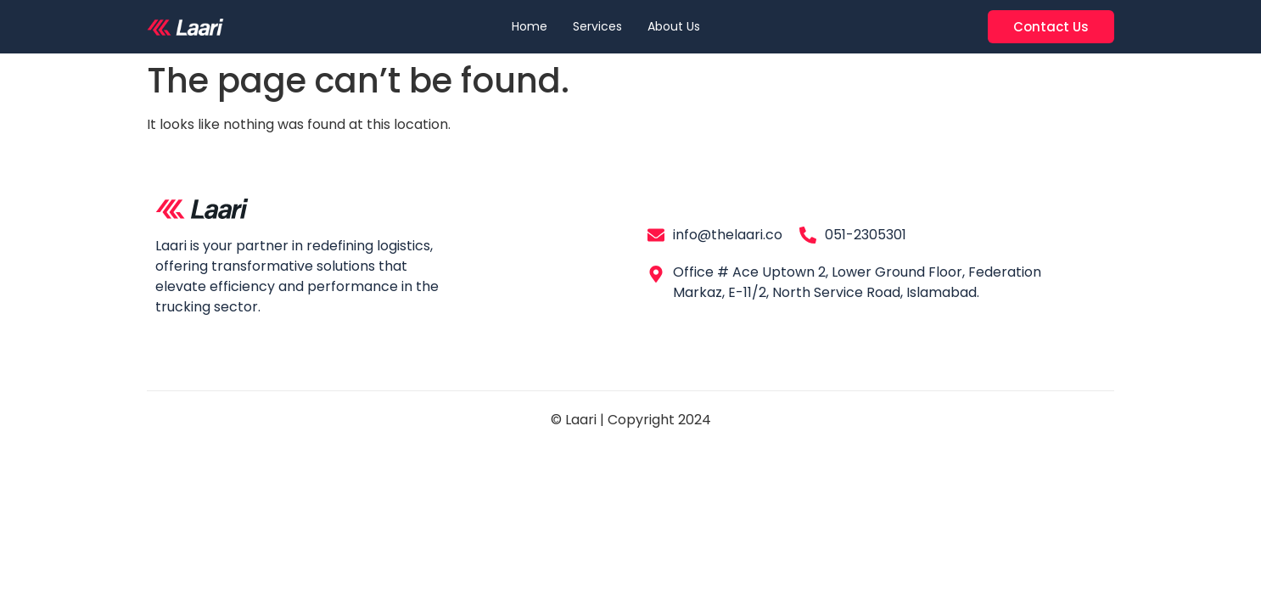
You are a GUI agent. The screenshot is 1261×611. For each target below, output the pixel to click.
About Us (673, 26)
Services (597, 26)
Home (529, 26)
